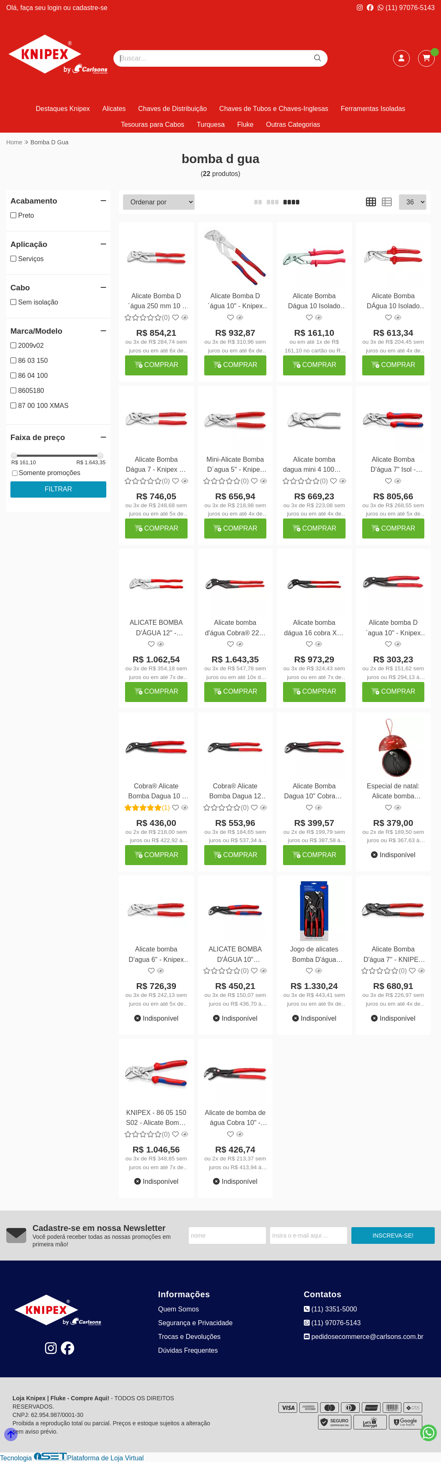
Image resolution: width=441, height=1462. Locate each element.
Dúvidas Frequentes (188, 1350)
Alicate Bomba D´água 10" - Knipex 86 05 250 (235, 302)
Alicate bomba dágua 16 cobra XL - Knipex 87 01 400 (314, 629)
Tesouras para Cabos (152, 124)
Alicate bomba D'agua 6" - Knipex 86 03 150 (156, 955)
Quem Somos (178, 1309)
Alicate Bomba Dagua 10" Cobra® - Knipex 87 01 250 (314, 792)
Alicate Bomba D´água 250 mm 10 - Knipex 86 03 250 (156, 302)
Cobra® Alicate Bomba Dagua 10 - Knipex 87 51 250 (156, 792)
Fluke (245, 124)
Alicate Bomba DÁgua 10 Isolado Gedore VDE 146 (393, 302)
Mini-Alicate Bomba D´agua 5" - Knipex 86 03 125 (235, 466)
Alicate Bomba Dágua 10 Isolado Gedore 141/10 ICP (314, 302)
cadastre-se (90, 7)
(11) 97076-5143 (406, 7)
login (55, 7)
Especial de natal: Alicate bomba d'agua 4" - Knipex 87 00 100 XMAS (393, 792)
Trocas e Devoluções (189, 1336)
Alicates (114, 108)
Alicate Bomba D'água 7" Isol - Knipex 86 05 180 (393, 466)
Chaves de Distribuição (172, 108)
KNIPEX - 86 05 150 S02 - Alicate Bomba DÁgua (156, 1119)
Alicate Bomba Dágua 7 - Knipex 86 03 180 (156, 466)
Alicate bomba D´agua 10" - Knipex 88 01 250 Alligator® (393, 629)
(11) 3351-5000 (330, 1309)
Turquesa (211, 124)
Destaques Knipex (63, 108)
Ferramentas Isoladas (373, 108)
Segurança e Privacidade (195, 1322)
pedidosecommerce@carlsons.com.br (363, 1336)
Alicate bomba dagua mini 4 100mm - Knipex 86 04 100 (314, 466)
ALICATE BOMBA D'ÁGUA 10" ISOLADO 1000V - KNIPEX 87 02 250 (235, 955)
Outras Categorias (293, 124)
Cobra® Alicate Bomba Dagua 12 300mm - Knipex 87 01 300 (235, 792)
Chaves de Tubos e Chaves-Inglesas (273, 108)
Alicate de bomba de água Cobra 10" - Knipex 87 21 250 (235, 1119)
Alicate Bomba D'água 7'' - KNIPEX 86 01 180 (393, 955)
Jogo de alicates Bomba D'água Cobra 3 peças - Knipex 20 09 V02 (314, 955)
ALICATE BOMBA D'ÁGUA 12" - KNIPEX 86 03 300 (156, 629)
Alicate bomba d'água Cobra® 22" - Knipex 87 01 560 (235, 629)
